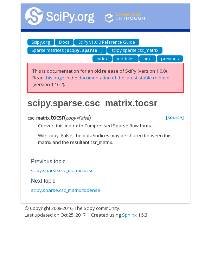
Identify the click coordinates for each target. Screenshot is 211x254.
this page (54, 77)
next (147, 58)
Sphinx (129, 214)
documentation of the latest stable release (124, 77)
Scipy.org (41, 42)
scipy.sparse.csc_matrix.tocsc (62, 170)
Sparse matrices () (67, 50)
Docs (64, 42)
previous (170, 58)
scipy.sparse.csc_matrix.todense (65, 190)
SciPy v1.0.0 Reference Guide (106, 42)
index (102, 58)
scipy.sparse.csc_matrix (134, 50)
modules (125, 58)
